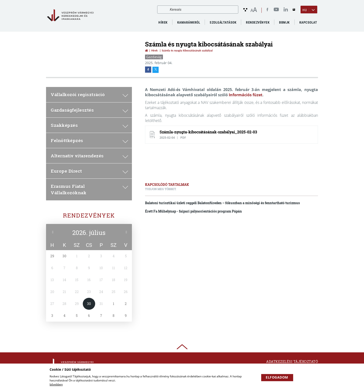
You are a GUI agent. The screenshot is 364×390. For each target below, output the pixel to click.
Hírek (163, 22)
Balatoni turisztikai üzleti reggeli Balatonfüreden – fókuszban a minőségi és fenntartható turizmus (222, 203)
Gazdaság (154, 57)
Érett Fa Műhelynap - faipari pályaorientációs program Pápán (193, 211)
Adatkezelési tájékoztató (292, 361)
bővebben (56, 384)
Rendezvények (89, 215)
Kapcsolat (308, 22)
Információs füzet (245, 94)
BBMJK (284, 22)
